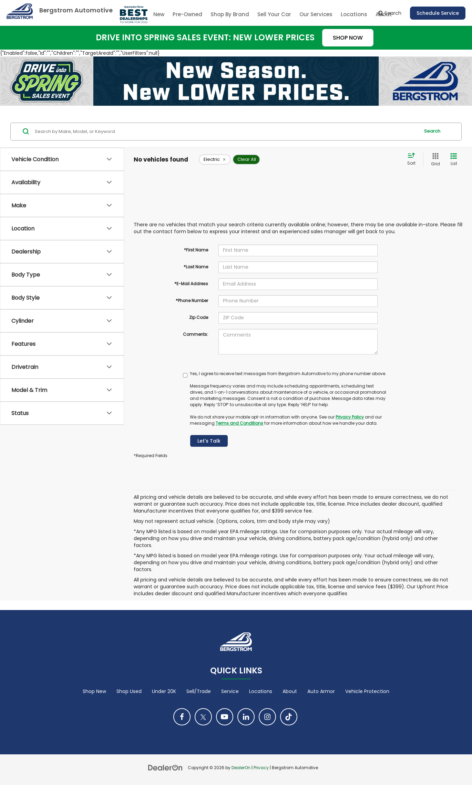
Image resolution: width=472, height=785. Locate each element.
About (290, 691)
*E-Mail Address (191, 284)
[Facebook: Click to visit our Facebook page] (182, 716)
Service (230, 691)
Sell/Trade (198, 691)
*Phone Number (192, 300)
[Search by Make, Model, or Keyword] (226, 131)
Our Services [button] (315, 14)
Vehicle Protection (367, 691)
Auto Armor (321, 691)
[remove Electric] (214, 159)
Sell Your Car (274, 14)
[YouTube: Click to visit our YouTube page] (225, 716)
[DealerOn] (165, 767)
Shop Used (129, 691)
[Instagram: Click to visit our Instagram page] (267, 716)
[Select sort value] (413, 159)
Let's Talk (208, 440)
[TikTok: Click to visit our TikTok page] (289, 716)
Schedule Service (438, 13)
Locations (354, 14)
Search (432, 131)
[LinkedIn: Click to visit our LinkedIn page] (246, 716)
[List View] (453, 160)
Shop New (94, 691)
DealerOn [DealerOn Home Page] (241, 768)
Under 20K (164, 691)
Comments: (195, 334)
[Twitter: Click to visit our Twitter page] (203, 716)
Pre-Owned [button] (187, 14)
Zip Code (198, 317)
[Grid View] (434, 160)
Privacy (261, 768)
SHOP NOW (348, 38)
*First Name (196, 250)
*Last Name (196, 267)
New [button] (158, 14)
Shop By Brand (230, 14)
